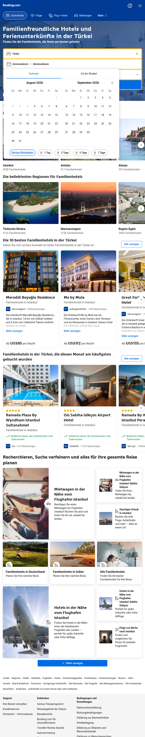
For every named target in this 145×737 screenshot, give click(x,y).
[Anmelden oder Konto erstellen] (130, 5)
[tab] (33, 73)
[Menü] (140, 5)
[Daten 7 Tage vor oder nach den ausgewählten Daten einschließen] (99, 152)
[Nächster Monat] (112, 83)
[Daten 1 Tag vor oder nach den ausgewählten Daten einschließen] (45, 152)
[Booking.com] (11, 5)
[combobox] (73, 54)
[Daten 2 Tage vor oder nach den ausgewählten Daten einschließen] (63, 152)
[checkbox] (56, 98)
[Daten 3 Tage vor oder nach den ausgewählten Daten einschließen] (81, 152)
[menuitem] (15, 15)
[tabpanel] (61, 119)
